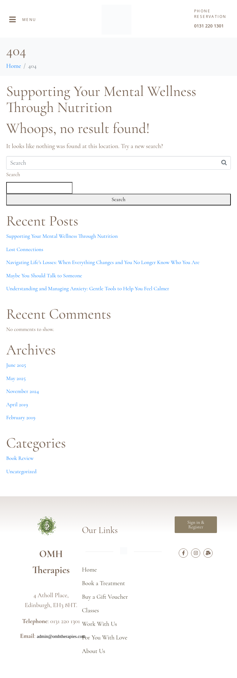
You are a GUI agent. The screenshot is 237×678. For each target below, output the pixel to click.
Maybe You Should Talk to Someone (44, 275)
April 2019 (17, 404)
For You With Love (104, 637)
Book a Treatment (103, 583)
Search (13, 174)
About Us (93, 651)
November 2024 (22, 391)
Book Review (20, 458)
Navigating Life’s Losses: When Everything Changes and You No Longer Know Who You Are (102, 262)
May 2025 (16, 378)
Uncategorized (21, 471)
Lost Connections (24, 249)
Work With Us (99, 624)
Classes (90, 610)
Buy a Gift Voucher (105, 597)
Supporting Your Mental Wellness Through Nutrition (101, 99)
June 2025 (16, 365)
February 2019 (20, 417)
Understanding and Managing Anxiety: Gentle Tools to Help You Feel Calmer (87, 288)
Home (89, 569)
